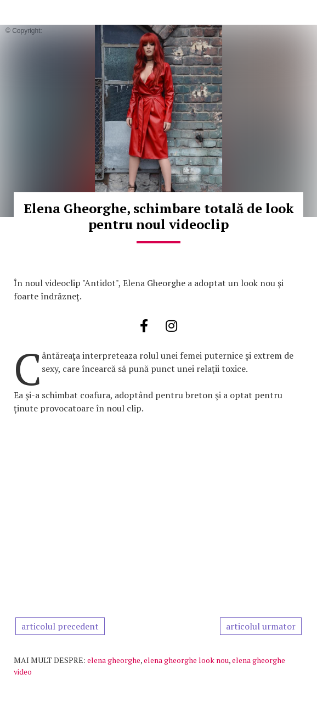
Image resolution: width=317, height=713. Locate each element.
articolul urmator (261, 626)
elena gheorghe (113, 660)
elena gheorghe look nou (186, 660)
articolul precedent (60, 626)
